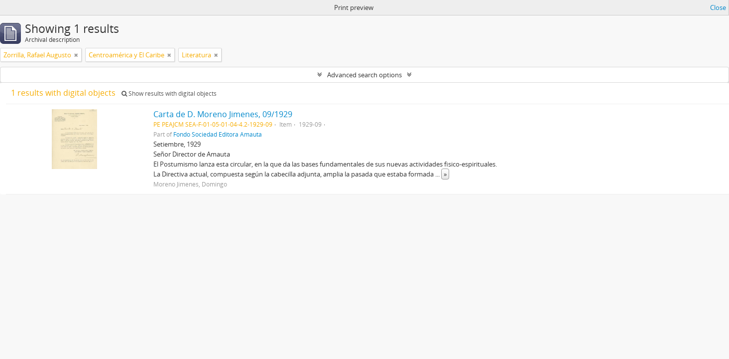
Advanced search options (364, 74)
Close (718, 7)
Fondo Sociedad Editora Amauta (217, 134)
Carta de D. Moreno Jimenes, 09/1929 (222, 114)
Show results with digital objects (169, 93)
